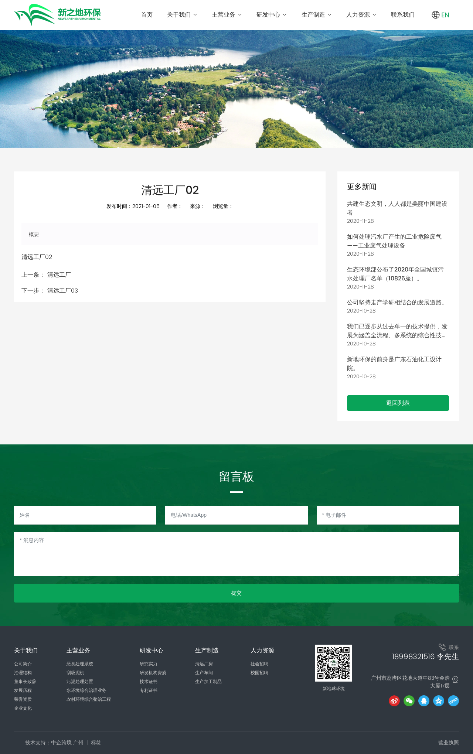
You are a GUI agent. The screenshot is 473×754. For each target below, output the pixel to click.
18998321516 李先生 (425, 656)
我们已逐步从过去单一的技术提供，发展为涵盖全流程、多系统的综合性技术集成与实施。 (397, 335)
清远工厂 (59, 275)
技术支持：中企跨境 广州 (54, 742)
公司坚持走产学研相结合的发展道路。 (397, 302)
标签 (96, 742)
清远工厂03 (62, 290)
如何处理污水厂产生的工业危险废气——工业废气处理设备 (394, 241)
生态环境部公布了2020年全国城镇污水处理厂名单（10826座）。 (395, 274)
